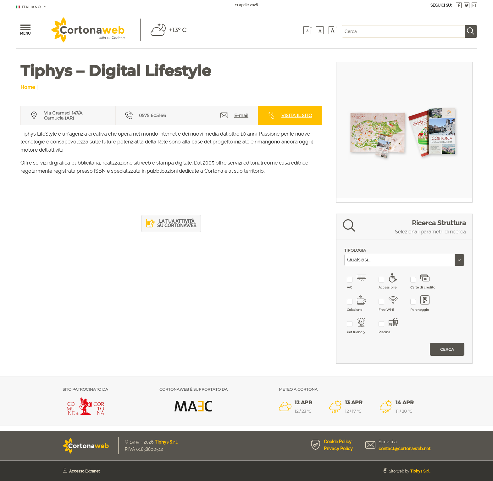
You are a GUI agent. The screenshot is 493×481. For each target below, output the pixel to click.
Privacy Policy (338, 448)
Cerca (447, 349)
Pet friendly (360, 326)
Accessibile (392, 282)
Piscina (392, 326)
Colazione (360, 304)
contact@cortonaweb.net (404, 448)
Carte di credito (423, 282)
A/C (360, 282)
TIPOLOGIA (355, 250)
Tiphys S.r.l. (166, 442)
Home (27, 87)
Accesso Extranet (84, 471)
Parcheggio (423, 304)
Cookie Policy (338, 441)
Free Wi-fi (392, 304)
